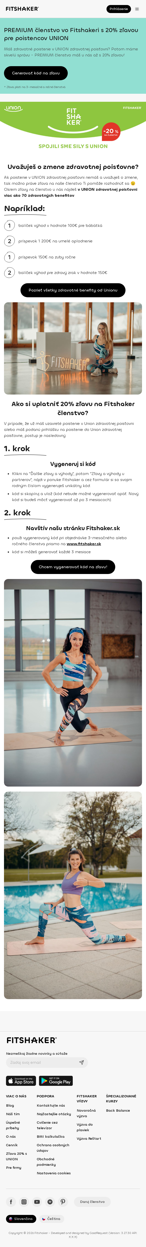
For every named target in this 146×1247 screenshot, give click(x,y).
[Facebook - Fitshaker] (11, 1202)
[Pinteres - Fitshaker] (63, 1202)
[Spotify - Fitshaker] (50, 1202)
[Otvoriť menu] (137, 9)
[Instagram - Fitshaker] (24, 1202)
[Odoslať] (81, 1062)
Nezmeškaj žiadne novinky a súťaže (37, 1053)
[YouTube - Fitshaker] (37, 1202)
